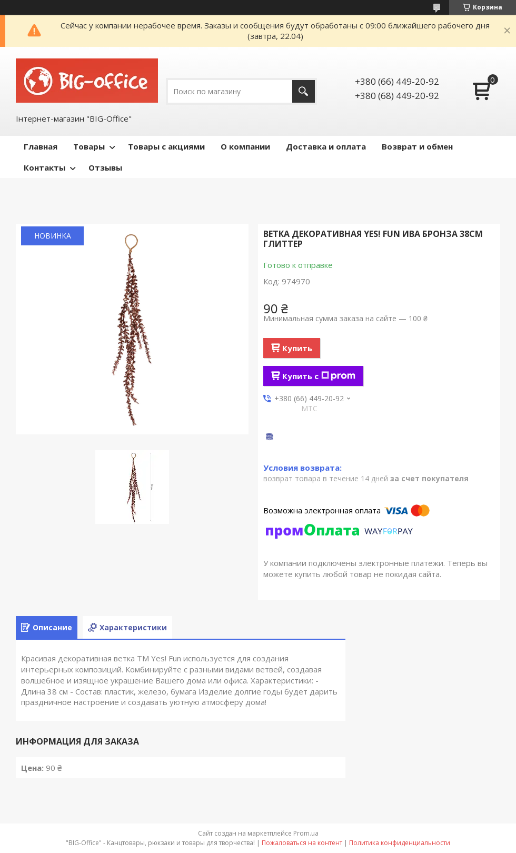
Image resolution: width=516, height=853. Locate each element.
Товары (89, 146)
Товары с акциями (166, 146)
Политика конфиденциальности (399, 842)
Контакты (44, 167)
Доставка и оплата (326, 146)
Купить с (318, 376)
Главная (40, 146)
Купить (297, 348)
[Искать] (303, 91)
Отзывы (105, 167)
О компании (245, 146)
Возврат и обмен (417, 146)
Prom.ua (306, 833)
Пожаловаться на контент (302, 842)
